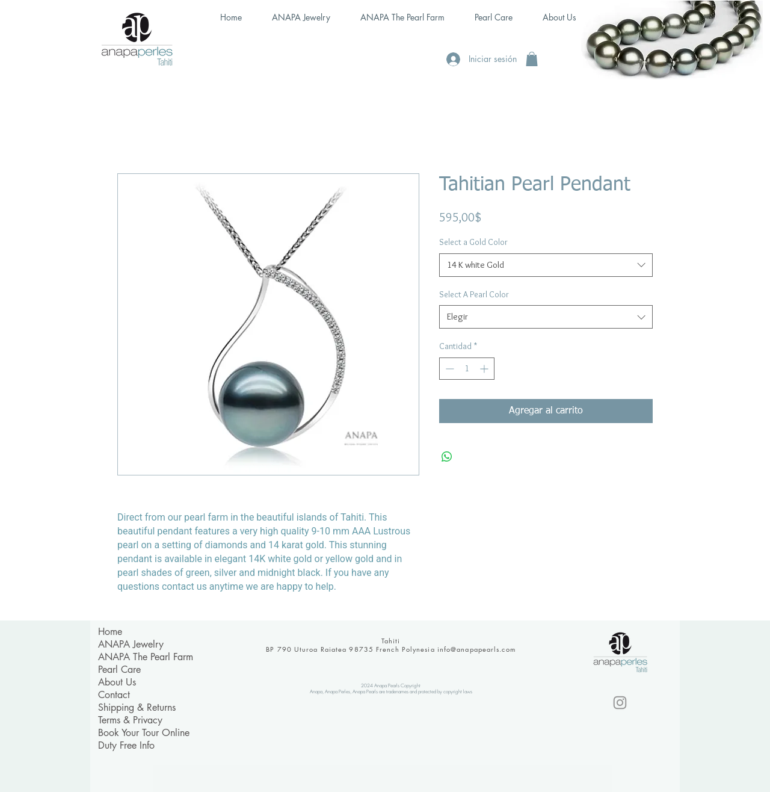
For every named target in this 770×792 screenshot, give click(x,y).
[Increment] (485, 368)
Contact (114, 694)
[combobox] (546, 265)
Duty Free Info (126, 745)
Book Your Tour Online (143, 732)
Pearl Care (119, 669)
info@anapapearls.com (476, 649)
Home (110, 631)
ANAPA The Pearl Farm (145, 657)
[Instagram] (620, 702)
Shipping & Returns (137, 707)
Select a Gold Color (473, 242)
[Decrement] (448, 368)
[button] (532, 59)
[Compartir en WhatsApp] (447, 457)
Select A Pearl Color (474, 294)
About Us (117, 682)
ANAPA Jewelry (131, 644)
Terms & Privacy (130, 720)
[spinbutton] (467, 368)
